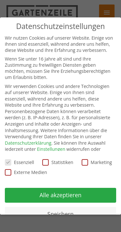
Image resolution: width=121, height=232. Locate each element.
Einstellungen (51, 149)
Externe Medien (26, 172)
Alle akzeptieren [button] (60, 195)
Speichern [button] (60, 214)
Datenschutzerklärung (28, 143)
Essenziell (19, 162)
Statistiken (57, 162)
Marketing (97, 162)
